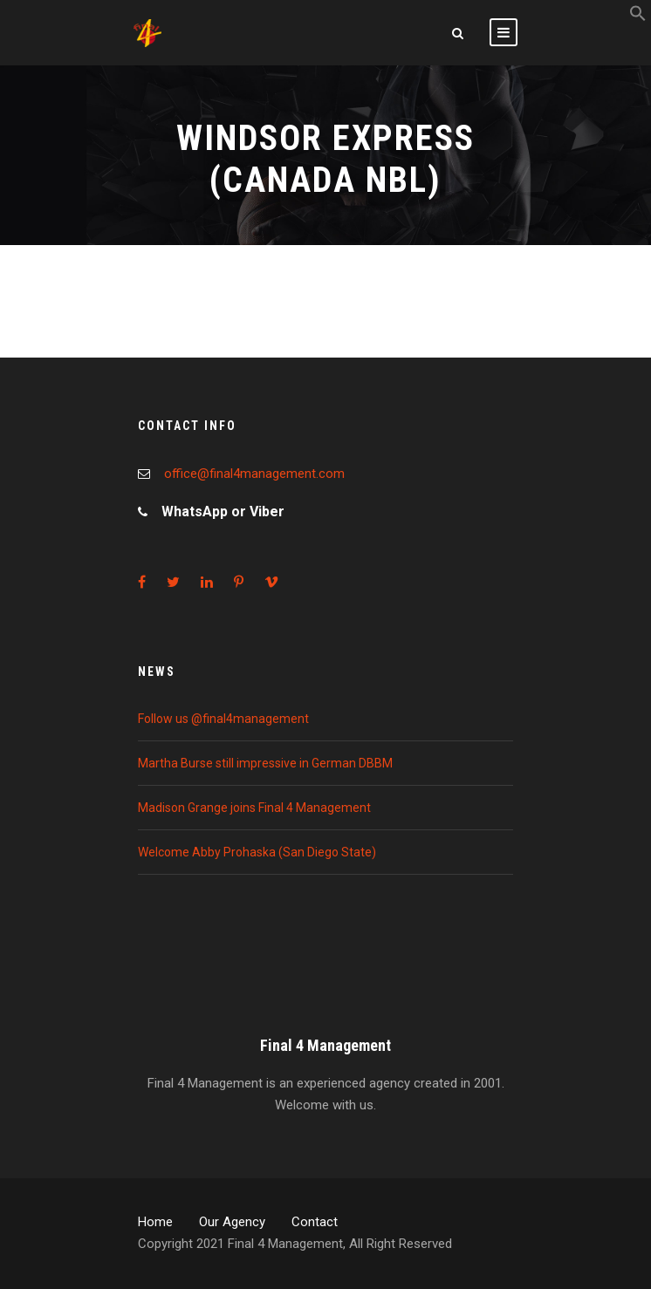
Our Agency (232, 1222)
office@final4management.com (254, 473)
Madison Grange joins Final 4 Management (254, 808)
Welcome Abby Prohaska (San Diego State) (257, 852)
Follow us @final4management (223, 719)
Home (155, 1222)
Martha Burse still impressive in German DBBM (265, 763)
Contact (314, 1222)
